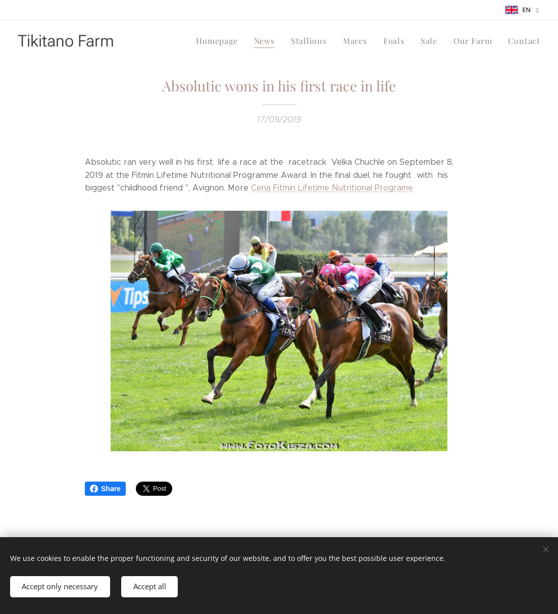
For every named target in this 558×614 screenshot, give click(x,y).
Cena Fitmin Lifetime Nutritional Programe (332, 188)
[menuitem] (229, 41)
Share (105, 489)
